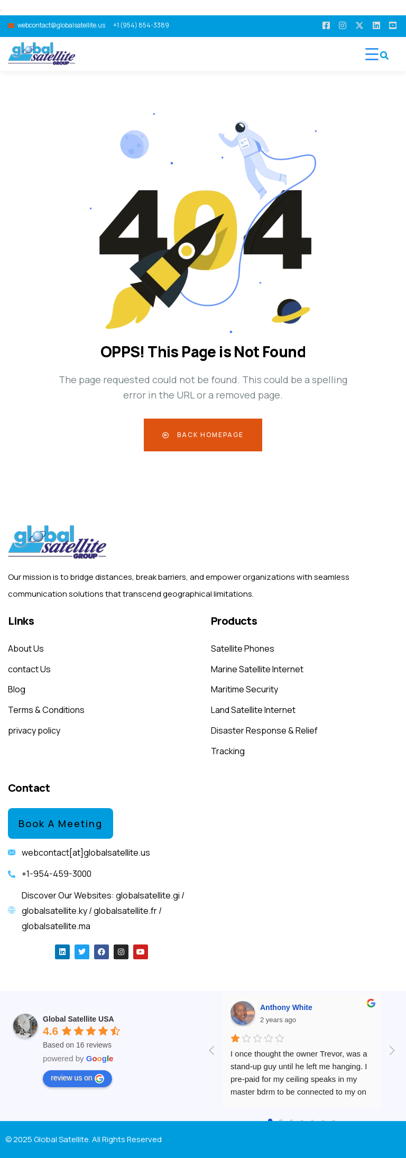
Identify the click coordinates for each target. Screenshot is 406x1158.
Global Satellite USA (78, 1019)
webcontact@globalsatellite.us (61, 25)
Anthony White (286, 1007)
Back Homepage (203, 434)
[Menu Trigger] (372, 54)
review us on (77, 1078)
